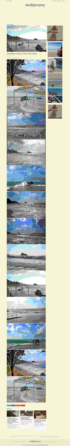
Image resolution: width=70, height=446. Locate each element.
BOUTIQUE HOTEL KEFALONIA (55, 65)
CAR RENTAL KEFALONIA (55, 49)
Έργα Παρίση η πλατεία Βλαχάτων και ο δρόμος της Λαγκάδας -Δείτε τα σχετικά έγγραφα (40, 421)
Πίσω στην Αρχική (10, 24)
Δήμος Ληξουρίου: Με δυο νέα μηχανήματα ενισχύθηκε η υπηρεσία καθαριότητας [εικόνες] (26, 418)
